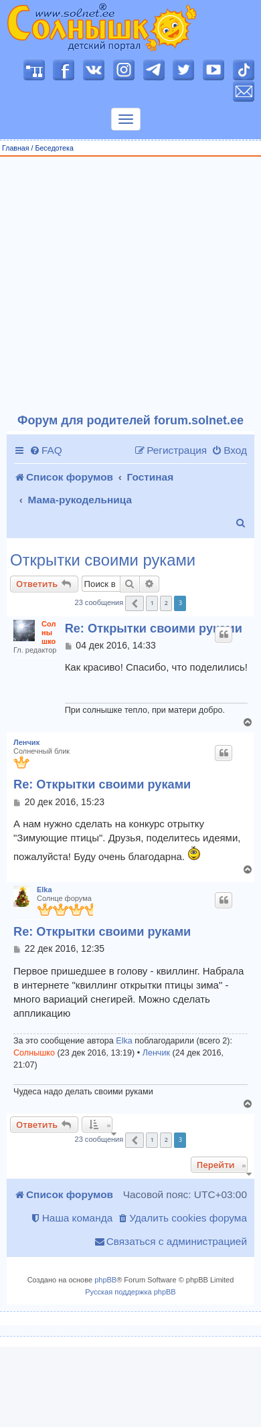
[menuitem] (45, 450)
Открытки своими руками (102, 560)
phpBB (105, 1280)
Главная (15, 148)
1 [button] (152, 602)
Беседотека (54, 148)
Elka (44, 890)
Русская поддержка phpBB (130, 1292)
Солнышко (48, 632)
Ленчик (26, 742)
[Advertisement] (125, 285)
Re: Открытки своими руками (153, 628)
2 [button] (166, 602)
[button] (134, 603)
